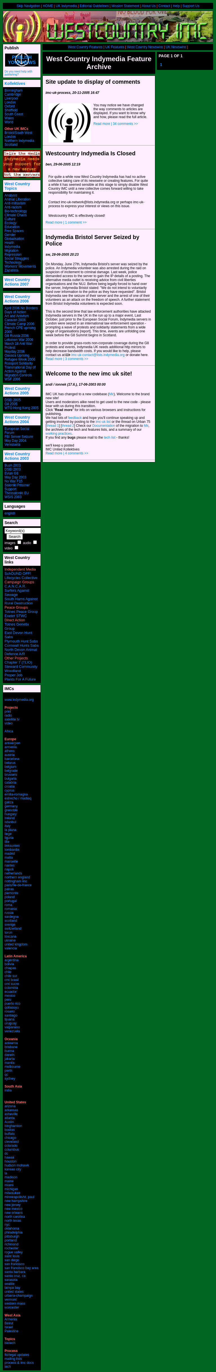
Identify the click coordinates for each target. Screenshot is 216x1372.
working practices (59, 434)
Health (9, 243)
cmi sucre (11, 984)
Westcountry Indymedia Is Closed (91, 153)
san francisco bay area (21, 1268)
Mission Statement (125, 6)
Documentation (103, 426)
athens (9, 751)
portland (10, 1240)
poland (9, 897)
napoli (9, 869)
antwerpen (12, 743)
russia (9, 913)
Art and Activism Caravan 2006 (16, 318)
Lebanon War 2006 (18, 340)
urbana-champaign (18, 1296)
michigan (11, 1189)
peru (7, 1000)
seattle (9, 1284)
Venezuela (12, 445)
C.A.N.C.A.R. (15, 586)
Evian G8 (11, 473)
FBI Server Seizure (18, 437)
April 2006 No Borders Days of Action (21, 310)
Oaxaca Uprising (17, 355)
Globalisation (14, 239)
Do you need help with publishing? (18, 73)
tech (7, 1367)
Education (11, 227)
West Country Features (85, 47)
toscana (10, 936)
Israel (8, 1327)
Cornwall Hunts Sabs (21, 645)
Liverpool (11, 98)
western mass (14, 1303)
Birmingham (13, 90)
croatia (9, 786)
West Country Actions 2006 (17, 298)
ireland (9, 818)
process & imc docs (19, 1363)
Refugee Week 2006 (19, 359)
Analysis (10, 195)
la (5, 1173)
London (10, 102)
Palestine (11, 1331)
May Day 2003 (15, 477)
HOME (48, 6)
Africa (8, 731)
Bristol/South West (18, 133)
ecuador (10, 992)
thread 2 (68, 426)
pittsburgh (11, 1236)
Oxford (9, 106)
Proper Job (13, 675)
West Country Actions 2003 (17, 456)
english (9, 513)
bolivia (9, 964)
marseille (11, 861)
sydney (9, 1079)
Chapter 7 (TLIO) (18, 662)
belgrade (11, 771)
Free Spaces (14, 231)
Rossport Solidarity (18, 363)
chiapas (10, 968)
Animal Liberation (17, 199)
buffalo (9, 1134)
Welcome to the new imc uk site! (89, 373)
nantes (9, 865)
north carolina (14, 1217)
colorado (10, 1146)
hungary (10, 814)
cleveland (11, 1142)
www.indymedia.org (19, 700)
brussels (10, 775)
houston (10, 1161)
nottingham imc (15, 881)
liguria (9, 838)
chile (8, 972)
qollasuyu (11, 1007)
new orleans (13, 1213)
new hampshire (15, 1201)
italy (7, 826)
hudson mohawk (16, 1165)
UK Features (114, 47)
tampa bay (12, 1288)
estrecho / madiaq (17, 798)
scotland (10, 921)
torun (8, 932)
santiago (10, 1015)
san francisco (14, 1264)
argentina (11, 960)
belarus (9, 763)
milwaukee (12, 1193)
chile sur (10, 976)
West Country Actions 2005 (17, 390)
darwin (9, 1055)
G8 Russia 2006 (16, 336)
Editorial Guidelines (94, 6)
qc (6, 1075)
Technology (13, 262)
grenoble (11, 810)
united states (14, 1292)
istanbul (10, 822)
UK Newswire (176, 47)
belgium (10, 767)
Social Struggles (16, 258)
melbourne (12, 1067)
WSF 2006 (12, 379)
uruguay (10, 1023)
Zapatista (11, 270)
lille (6, 842)
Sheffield (10, 110)
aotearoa (11, 1043)
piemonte (11, 893)
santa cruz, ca (15, 1276)
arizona (9, 1106)
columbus (11, 1150)
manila (9, 1063)
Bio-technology (15, 211)
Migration (11, 251)
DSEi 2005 (12, 400)
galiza (8, 802)
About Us (149, 6)
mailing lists (13, 1359)
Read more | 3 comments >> (67, 359)
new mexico (13, 1209)
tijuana (9, 1019)
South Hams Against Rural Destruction (21, 601)
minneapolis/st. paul (19, 1197)
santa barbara (14, 1272)
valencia (10, 948)
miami (9, 1185)
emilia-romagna (16, 794)
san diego (11, 1260)
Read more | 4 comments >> (67, 453)
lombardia (11, 850)
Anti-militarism (15, 203)
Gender (10, 235)
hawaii (9, 1157)
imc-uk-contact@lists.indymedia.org (98, 355)
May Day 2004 (15, 441)
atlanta (9, 1118)
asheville (11, 1114)
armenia (10, 747)
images (9, 543)
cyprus (9, 790)
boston (9, 1130)
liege (8, 834)
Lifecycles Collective (20, 578)
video (8, 548)
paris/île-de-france (18, 885)
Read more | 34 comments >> (115, 124)
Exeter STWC (15, 616)
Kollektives (14, 83)
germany (11, 806)
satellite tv (11, 719)
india (8, 1090)
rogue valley (13, 1252)
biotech (9, 1343)
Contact (164, 6)
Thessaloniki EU (16, 493)
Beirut (8, 1323)
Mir (111, 394)
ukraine (9, 940)
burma (9, 1051)
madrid (9, 854)
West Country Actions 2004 (17, 419)
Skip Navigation (28, 6)
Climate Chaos (15, 215)
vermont (10, 1300)
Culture (9, 219)
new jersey (12, 1205)
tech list (109, 437)
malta (8, 858)
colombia (11, 988)
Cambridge (12, 94)
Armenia (10, 1319)
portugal (10, 901)
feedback (75, 418)
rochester (11, 1248)
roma (8, 905)
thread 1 (52, 426)
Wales (9, 118)
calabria (10, 783)
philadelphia (13, 1232)
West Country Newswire (145, 47)
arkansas (11, 1110)
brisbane (10, 1047)
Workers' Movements (20, 266)
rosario (9, 1011)
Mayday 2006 (14, 352)
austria (9, 755)
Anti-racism (12, 207)
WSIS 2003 (13, 497)
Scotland (11, 145)
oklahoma (11, 1228)
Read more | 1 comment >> (66, 222)
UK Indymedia (66, 6)
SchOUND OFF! (17, 573)
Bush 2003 (12, 465)
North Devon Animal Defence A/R (20, 652)
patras (9, 889)
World (8, 122)
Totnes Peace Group (21, 611)
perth (8, 1071)
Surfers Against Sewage (16, 592)
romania (10, 909)
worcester (11, 1307)
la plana (10, 830)
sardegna (11, 917)
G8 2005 (10, 404)
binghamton (13, 1126)
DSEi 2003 (12, 469)
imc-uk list (103, 422)
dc (6, 1154)
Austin (9, 1122)
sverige (9, 925)
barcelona (11, 759)
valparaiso (12, 1027)
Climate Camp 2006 (19, 324)
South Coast (13, 114)
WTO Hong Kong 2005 (21, 408)
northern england (17, 877)
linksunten (12, 846)
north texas (12, 1221)
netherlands (13, 873)
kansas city (12, 1169)
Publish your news (22, 60)
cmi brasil (11, 980)
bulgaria (10, 779)
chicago (10, 1138)
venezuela (12, 1031)
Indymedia (12, 247)
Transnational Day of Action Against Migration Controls (19, 371)
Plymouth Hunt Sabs (21, 641)
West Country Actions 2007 (17, 281)
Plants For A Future (20, 679)
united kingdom (15, 944)
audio (27, 543)
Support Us (191, 6)
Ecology (10, 223)
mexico (9, 996)
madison (10, 1177)
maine (9, 1181)
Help (176, 6)
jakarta (9, 1059)
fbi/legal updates (16, 1355)
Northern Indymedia (19, 141)
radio (8, 715)
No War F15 (13, 481)
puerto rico (12, 1004)
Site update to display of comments (93, 82)
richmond (11, 1244)
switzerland (12, 929)
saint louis (11, 1256)
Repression (13, 255)
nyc (7, 1225)
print (7, 711)
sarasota (10, 1280)
